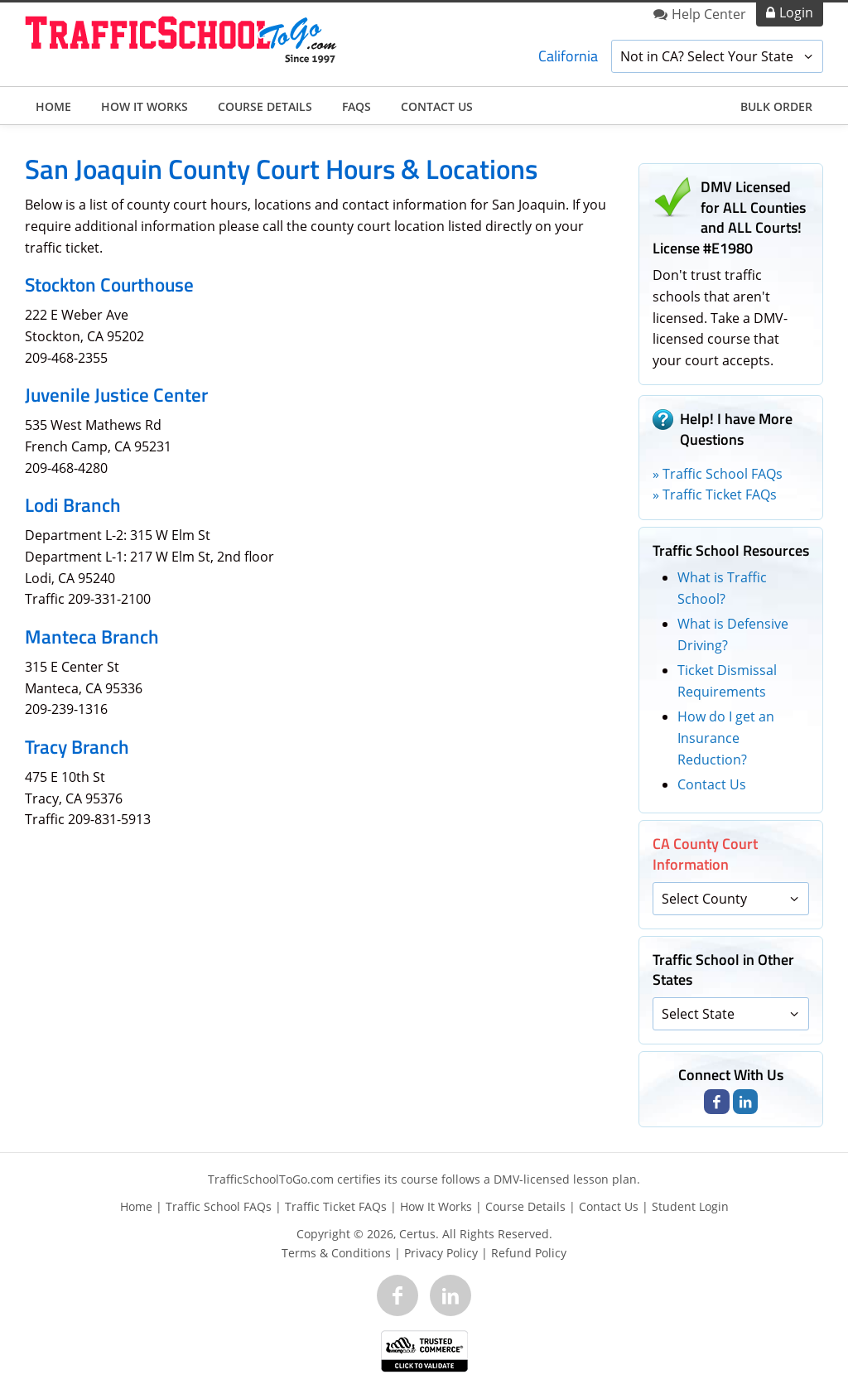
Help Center (709, 14)
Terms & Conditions (336, 1253)
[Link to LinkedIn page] (745, 1101)
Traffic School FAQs (219, 1206)
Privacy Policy (441, 1253)
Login (796, 12)
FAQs (356, 106)
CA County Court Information (705, 853)
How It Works (144, 106)
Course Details (265, 106)
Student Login (690, 1206)
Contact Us (437, 106)
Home (53, 106)
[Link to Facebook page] (716, 1101)
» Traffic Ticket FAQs (715, 494)
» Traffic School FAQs (718, 474)
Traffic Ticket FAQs (336, 1206)
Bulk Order (776, 106)
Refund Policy (528, 1253)
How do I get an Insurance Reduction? (725, 737)
